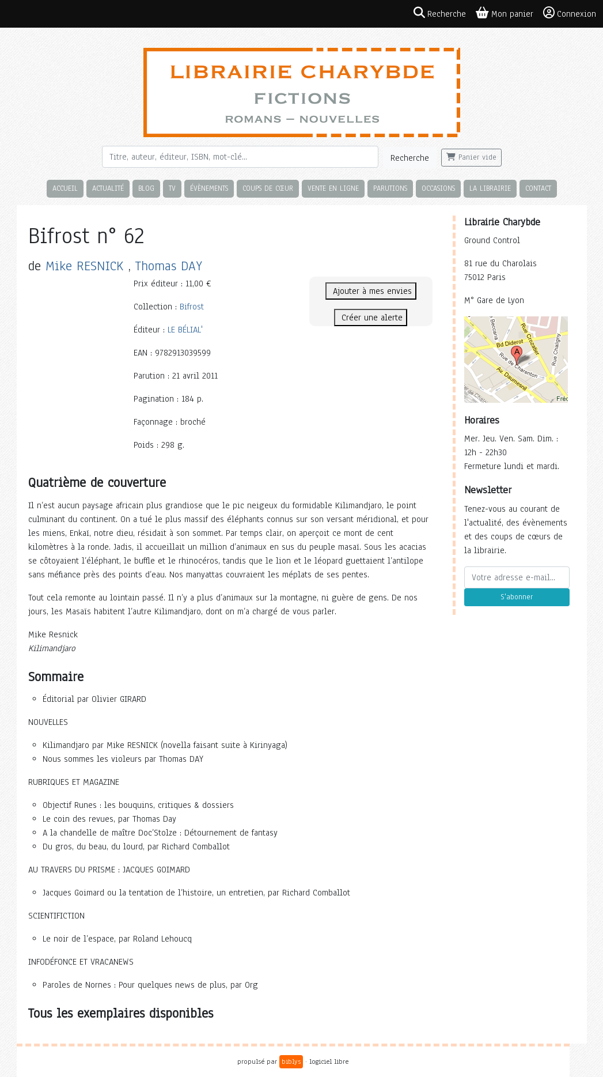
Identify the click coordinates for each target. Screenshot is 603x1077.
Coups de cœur (267, 188)
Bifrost (192, 306)
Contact (538, 188)
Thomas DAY (168, 266)
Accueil (65, 188)
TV (172, 188)
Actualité (108, 188)
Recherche (409, 158)
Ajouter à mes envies (371, 291)
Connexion (569, 13)
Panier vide (471, 157)
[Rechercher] (240, 157)
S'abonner (516, 597)
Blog (146, 188)
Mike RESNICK (84, 266)
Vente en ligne (333, 188)
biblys (291, 1061)
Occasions (438, 188)
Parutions (390, 188)
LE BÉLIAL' (185, 329)
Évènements (209, 188)
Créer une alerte (371, 317)
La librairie (490, 188)
